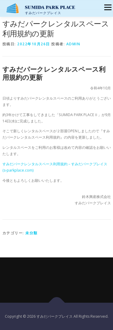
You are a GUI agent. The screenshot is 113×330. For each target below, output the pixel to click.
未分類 (31, 233)
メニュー (107, 7)
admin (73, 43)
